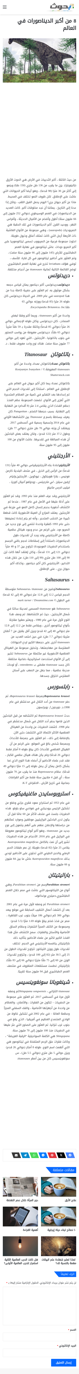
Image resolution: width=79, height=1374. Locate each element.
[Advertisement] (39, 136)
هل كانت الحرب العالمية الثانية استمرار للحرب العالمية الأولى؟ (21, 1261)
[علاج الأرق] (58, 1187)
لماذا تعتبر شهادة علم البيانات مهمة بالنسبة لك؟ (59, 1261)
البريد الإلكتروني (66, 1345)
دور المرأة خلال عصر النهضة (22, 1200)
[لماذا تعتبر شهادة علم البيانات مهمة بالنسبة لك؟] (58, 1246)
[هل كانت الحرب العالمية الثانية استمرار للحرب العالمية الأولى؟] (20, 1246)
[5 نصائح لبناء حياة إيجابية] (58, 1216)
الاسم (72, 1329)
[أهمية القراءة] (20, 1216)
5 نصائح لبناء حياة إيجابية (61, 1230)
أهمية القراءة (30, 1230)
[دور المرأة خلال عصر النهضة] (20, 1187)
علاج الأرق (70, 1200)
